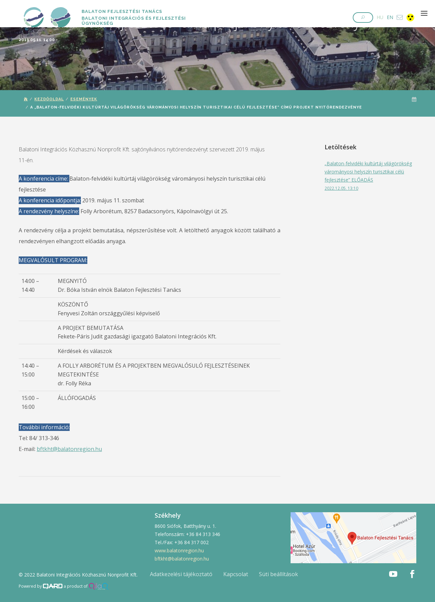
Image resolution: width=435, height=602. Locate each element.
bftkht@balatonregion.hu (69, 449)
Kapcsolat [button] (235, 574)
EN (390, 17)
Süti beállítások (278, 574)
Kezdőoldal (49, 99)
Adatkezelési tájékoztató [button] (181, 574)
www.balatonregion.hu (179, 550)
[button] (363, 17)
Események (83, 99)
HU (380, 17)
